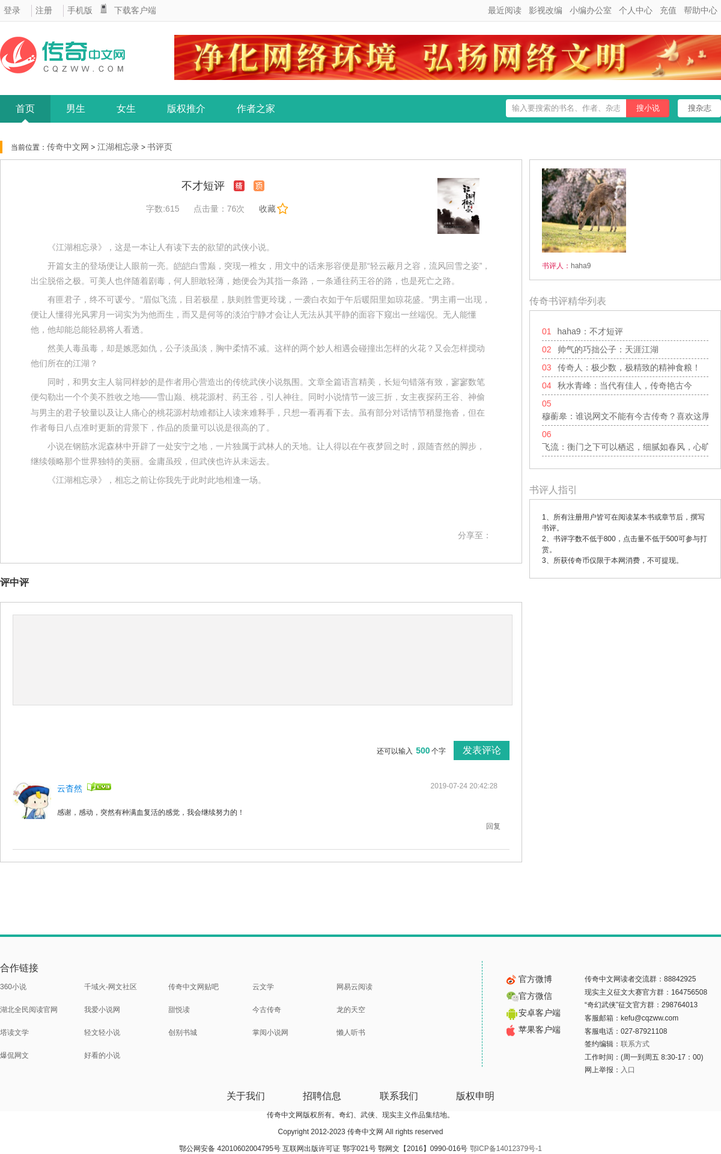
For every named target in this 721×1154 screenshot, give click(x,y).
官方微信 (529, 996)
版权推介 (186, 108)
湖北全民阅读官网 (29, 1009)
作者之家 (256, 108)
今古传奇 (266, 1009)
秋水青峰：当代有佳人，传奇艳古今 (625, 385)
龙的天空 (350, 1009)
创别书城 (182, 1032)
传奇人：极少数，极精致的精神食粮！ (629, 367)
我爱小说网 (102, 1009)
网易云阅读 (354, 987)
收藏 (273, 208)
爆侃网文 (14, 1055)
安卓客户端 (534, 1012)
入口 (628, 1070)
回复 (493, 826)
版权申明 (475, 1096)
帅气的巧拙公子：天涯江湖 (608, 349)
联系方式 (635, 1044)
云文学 (263, 987)
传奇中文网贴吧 (193, 987)
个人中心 (636, 10)
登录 (12, 10)
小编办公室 (591, 10)
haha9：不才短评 (590, 331)
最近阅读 (505, 10)
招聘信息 (322, 1096)
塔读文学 (14, 1032)
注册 (43, 10)
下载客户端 (135, 10)
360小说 (13, 987)
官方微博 (529, 979)
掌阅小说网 (270, 1032)
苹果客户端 (534, 1029)
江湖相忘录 (118, 147)
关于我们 (246, 1096)
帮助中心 (700, 10)
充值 (668, 10)
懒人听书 (350, 1032)
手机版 (80, 10)
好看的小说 (102, 1055)
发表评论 (482, 750)
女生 (126, 108)
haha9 (581, 266)
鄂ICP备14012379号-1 (506, 1148)
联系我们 (399, 1096)
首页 (25, 108)
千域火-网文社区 (110, 987)
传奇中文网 (68, 147)
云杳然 (69, 788)
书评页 (159, 147)
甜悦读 (179, 1009)
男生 (75, 108)
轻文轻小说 (102, 1032)
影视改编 (545, 10)
